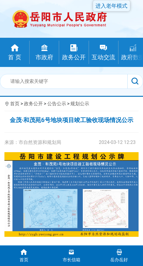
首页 (15, 103)
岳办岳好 (119, 255)
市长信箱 (71, 255)
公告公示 (56, 103)
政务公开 (33, 103)
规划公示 (79, 103)
